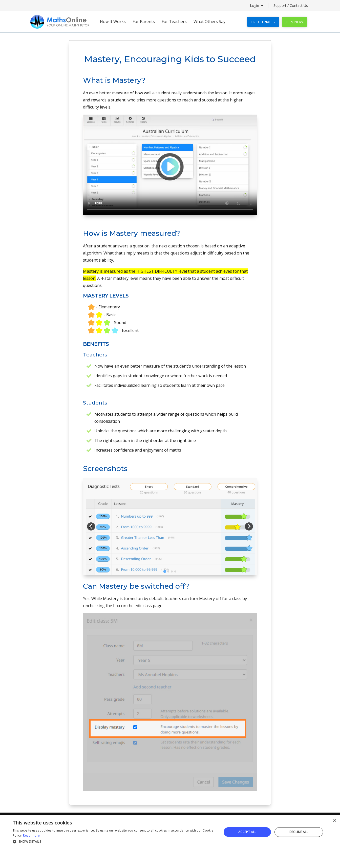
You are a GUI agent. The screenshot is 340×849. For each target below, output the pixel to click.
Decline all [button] (298, 832)
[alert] (170, 832)
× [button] (334, 820)
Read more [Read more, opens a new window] (31, 835)
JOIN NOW (294, 21)
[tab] (164, 571)
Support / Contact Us (290, 5)
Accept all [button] (247, 832)
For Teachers (174, 21)
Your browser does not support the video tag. (170, 165)
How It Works (113, 21)
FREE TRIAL (261, 21)
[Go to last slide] (91, 526)
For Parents (144, 21)
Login (255, 5)
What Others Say (209, 21)
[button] (114, 841)
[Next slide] (249, 526)
